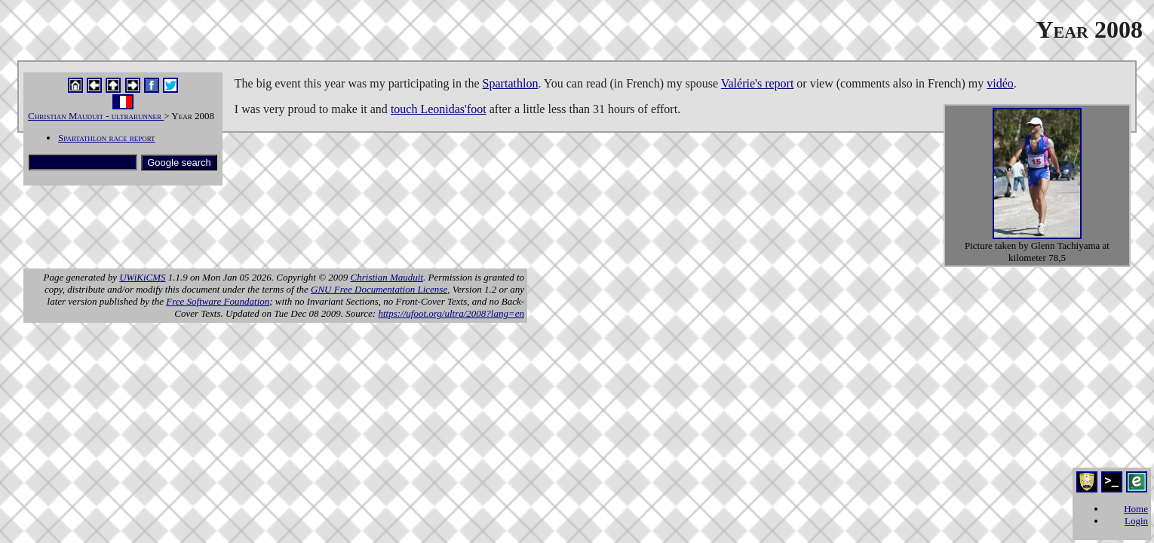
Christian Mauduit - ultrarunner (96, 115)
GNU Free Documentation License (379, 289)
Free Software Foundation (217, 301)
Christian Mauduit (387, 277)
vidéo (1000, 83)
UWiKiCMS (142, 277)
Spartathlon (511, 83)
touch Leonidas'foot (438, 109)
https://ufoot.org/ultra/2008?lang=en (451, 313)
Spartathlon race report (106, 137)
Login (1136, 520)
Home (1136, 508)
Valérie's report (757, 83)
